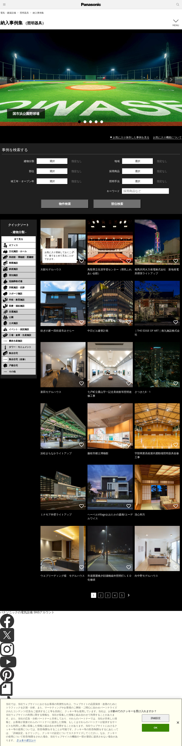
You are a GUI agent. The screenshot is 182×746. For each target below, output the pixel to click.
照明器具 (24, 12)
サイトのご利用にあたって (50, 727)
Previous (10, 79)
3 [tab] (91, 122)
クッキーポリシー (77, 727)
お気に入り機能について (167, 137)
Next (171, 79)
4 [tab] (96, 122)
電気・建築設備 (8, 12)
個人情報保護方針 (100, 727)
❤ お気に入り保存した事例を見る (129, 137)
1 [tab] (80, 122)
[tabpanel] (91, 79)
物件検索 (65, 204)
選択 (52, 161)
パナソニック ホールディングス (129, 727)
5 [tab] (102, 122)
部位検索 (117, 204)
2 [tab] (85, 122)
